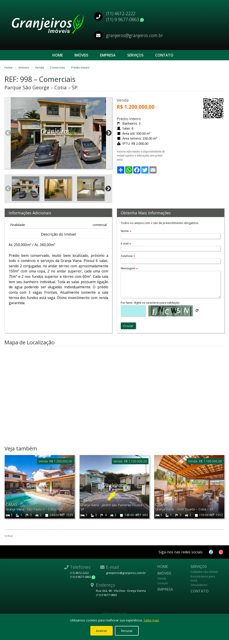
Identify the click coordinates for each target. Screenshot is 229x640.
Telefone (128, 256)
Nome (126, 231)
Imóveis (81, 55)
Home (57, 55)
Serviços (135, 55)
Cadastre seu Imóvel (204, 572)
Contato (164, 55)
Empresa (108, 55)
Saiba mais (151, 620)
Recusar (127, 631)
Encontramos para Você (203, 578)
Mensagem (129, 268)
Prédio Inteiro (80, 67)
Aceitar (101, 631)
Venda (40, 67)
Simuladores (199, 585)
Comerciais (58, 67)
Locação (162, 583)
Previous (8, 133)
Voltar (8, 536)
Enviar (128, 326)
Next (108, 133)
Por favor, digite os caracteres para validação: (150, 303)
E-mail (126, 243)
